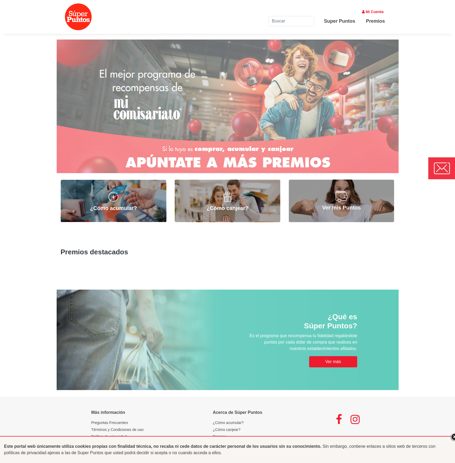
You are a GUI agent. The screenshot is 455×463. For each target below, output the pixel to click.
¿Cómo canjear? (227, 429)
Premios (375, 21)
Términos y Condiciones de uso (117, 429)
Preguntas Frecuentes (109, 423)
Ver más (333, 361)
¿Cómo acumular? (228, 423)
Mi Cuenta (373, 12)
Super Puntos (339, 21)
